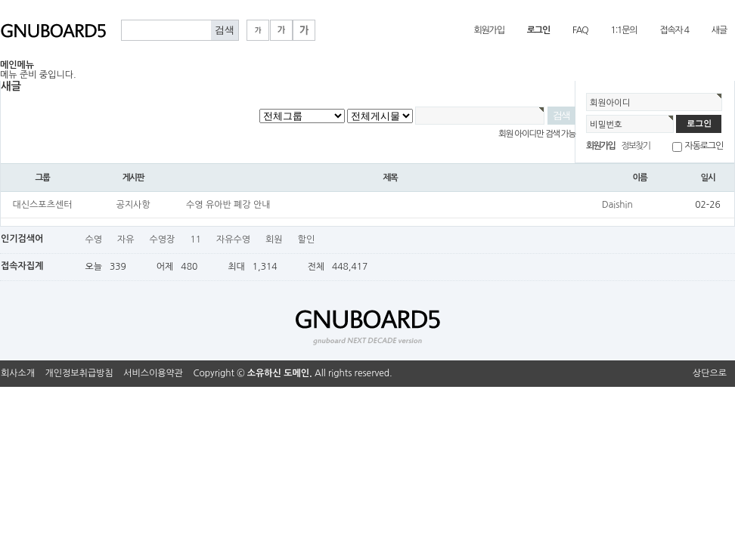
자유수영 (233, 239)
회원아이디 (610, 102)
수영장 (162, 239)
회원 (274, 239)
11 (195, 239)
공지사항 (133, 204)
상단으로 (710, 373)
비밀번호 (606, 124)
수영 (93, 239)
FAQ (580, 30)
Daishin (617, 204)
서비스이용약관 (153, 373)
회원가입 (488, 30)
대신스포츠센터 (43, 204)
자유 (126, 239)
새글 (719, 30)
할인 (306, 239)
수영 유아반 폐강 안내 (228, 204)
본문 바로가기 (0, 0)
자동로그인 (704, 145)
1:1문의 (624, 30)
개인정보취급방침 (79, 373)
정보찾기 (635, 145)
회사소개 (18, 373)
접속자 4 (673, 30)
